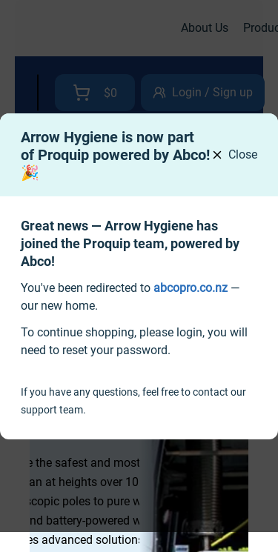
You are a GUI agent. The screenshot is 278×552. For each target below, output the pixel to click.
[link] (190, 288)
